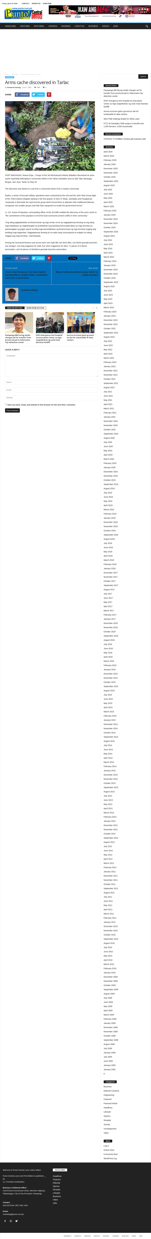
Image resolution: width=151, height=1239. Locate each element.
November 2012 (111, 829)
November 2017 (111, 577)
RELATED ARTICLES (14, 308)
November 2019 (111, 476)
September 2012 (111, 838)
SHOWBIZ (65, 26)
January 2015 (110, 720)
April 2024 (108, 253)
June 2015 (108, 699)
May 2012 (108, 855)
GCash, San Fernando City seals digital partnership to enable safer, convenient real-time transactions (26, 274)
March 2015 (109, 712)
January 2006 (110, 1053)
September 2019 (111, 484)
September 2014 (111, 737)
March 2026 (109, 156)
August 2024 (109, 236)
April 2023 (108, 303)
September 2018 (111, 535)
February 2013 (110, 817)
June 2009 (108, 1002)
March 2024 (109, 257)
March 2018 (109, 560)
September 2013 (111, 787)
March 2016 (109, 661)
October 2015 (110, 682)
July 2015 (108, 695)
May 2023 (108, 299)
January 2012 (110, 871)
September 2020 (111, 434)
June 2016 (108, 648)
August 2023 (109, 286)
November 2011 (111, 880)
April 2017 (108, 606)
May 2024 (108, 248)
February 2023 (110, 312)
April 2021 (108, 404)
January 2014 (110, 770)
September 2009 (111, 989)
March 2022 (109, 358)
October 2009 (110, 985)
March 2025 (109, 206)
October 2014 (110, 733)
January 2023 (110, 316)
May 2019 (108, 501)
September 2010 (111, 939)
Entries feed (109, 1150)
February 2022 (110, 362)
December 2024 (111, 219)
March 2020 (109, 459)
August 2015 (109, 690)
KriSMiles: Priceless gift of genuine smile (130, 139)
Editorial (56, 1183)
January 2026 (110, 164)
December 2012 (111, 825)
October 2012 (110, 834)
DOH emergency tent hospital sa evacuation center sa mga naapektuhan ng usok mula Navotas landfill (49, 339)
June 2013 (108, 800)
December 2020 (111, 421)
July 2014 (108, 745)
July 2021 (108, 392)
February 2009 (110, 1019)
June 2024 (108, 244)
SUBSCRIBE (47, 3)
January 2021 (110, 417)
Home (7, 74)
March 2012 (109, 863)
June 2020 (108, 446)
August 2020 (109, 438)
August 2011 (109, 893)
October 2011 (110, 884)
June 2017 (108, 598)
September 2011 (111, 888)
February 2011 (110, 918)
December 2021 (111, 370)
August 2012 (109, 842)
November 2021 (111, 375)
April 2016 (108, 657)
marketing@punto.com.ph (13, 1214)
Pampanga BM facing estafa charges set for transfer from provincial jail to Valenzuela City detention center (18, 339)
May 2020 (108, 450)
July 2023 (108, 291)
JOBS (115, 26)
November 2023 (111, 274)
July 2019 (108, 493)
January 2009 (110, 1023)
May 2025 (108, 198)
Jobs (55, 1203)
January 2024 (110, 265)
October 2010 (110, 935)
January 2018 (110, 568)
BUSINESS (93, 26)
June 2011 (108, 901)
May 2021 (108, 400)
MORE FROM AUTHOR (35, 308)
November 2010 (111, 930)
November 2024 (111, 223)
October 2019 (110, 480)
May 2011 (108, 905)
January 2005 (110, 1065)
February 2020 (110, 463)
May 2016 (108, 653)
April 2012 (108, 859)
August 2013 (109, 791)
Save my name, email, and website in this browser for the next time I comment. (41, 405)
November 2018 (111, 526)
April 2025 (108, 202)
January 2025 (110, 215)
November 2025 (111, 173)
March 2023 (109, 307)
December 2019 (111, 472)
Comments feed (111, 1154)
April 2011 (108, 909)
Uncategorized (110, 1129)
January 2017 (110, 619)
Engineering (109, 1095)
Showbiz (107, 1120)
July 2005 (108, 1057)
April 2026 (108, 152)
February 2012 (110, 867)
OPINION (52, 26)
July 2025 (108, 189)
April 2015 (108, 707)
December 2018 (111, 522)
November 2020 (111, 425)
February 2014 (110, 766)
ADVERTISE (36, 3)
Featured (108, 1099)
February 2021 (110, 413)
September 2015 (111, 686)
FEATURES (25, 26)
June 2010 (108, 951)
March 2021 (109, 408)
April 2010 (108, 960)
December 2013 (111, 775)
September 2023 (111, 282)
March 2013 (109, 813)
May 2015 (108, 703)
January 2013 (110, 821)
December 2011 (111, 876)
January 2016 (110, 669)
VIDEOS (105, 26)
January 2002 (110, 1069)
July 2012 (108, 846)
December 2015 (111, 674)
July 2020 (108, 442)
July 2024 (108, 240)
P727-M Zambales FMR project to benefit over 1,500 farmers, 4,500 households (124, 125)
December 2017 (111, 573)
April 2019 (108, 505)
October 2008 (110, 1036)
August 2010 (109, 943)
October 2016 (110, 632)
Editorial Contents (111, 1091)
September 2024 (111, 232)
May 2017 (108, 602)
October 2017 (110, 581)
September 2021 (111, 383)
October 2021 (110, 379)
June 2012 (108, 850)
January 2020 (110, 467)
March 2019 (109, 509)
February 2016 (110, 665)
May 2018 (108, 552)
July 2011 (108, 897)
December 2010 (111, 926)
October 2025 (110, 177)
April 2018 (108, 556)
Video (106, 1133)
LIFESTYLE (79, 26)
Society (107, 1124)
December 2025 (111, 168)
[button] (147, 26)
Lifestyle (107, 1112)
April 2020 (108, 455)
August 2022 (109, 337)
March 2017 (109, 610)
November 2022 (111, 324)
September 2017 (111, 585)
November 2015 (111, 678)
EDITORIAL (39, 26)
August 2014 (109, 741)
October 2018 (110, 530)
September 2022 (111, 333)
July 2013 (108, 796)
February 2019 (110, 514)
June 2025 (108, 194)
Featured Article (110, 1103)
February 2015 (110, 716)
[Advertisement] (75, 50)
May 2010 (108, 956)
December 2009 (111, 977)
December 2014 (111, 724)
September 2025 (111, 181)
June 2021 (108, 396)
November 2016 (111, 627)
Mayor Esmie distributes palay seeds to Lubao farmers (77, 273)
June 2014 (108, 749)
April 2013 (108, 808)
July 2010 (108, 947)
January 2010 (110, 973)
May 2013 (108, 804)
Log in (106, 1146)
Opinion (107, 1116)
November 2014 (111, 728)
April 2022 (108, 354)
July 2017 (108, 594)
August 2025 (109, 185)
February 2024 (110, 261)
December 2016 (111, 623)
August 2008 (109, 1044)
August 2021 (109, 387)
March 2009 (109, 1015)
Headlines (15, 74)
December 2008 (111, 1027)
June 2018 (108, 547)
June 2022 (108, 345)
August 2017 (109, 589)
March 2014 (109, 762)
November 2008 (111, 1031)
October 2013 (110, 783)
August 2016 (109, 640)
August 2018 (109, 539)
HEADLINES (10, 26)
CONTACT (25, 3)
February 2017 (110, 615)
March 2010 (109, 964)
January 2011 (110, 922)
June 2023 (108, 295)
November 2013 (111, 779)
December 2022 (111, 320)
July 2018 (108, 543)
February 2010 (110, 968)
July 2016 (108, 644)
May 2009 (108, 1006)
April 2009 (108, 1010)
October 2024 (110, 227)
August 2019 (109, 488)
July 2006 (108, 1048)
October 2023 (110, 278)
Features (57, 1179)
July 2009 (108, 998)
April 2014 (108, 758)
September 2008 (111, 1040)
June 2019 (108, 497)
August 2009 (109, 994)
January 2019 (110, 518)
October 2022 (110, 328)
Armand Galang (14, 87)
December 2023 (111, 269)
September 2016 (111, 636)
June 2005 (108, 1061)
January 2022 (110, 366)
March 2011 (109, 914)
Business (108, 1086)
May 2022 (108, 349)
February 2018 (110, 564)
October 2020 (110, 429)
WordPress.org (110, 1158)
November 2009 (111, 981)
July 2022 (108, 341)
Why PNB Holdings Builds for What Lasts (121, 119)
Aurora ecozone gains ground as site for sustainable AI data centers (80, 337)
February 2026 (110, 160)
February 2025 (110, 211)
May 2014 (108, 754)
